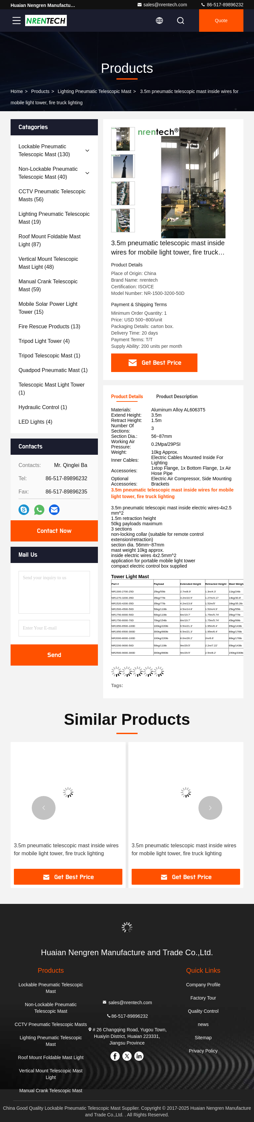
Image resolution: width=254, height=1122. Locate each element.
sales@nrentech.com (162, 4)
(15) (48, 308)
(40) (48, 173)
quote (221, 20)
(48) (48, 263)
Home (17, 91)
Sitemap (203, 1037)
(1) (49, 355)
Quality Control (203, 1011)
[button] (123, 229)
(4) (44, 341)
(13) (49, 326)
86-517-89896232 (221, 4)
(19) (54, 218)
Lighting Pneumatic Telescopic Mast (94, 91)
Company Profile (203, 984)
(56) (52, 195)
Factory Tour (203, 998)
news (203, 1024)
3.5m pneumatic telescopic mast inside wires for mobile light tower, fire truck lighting (66, 849)
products (40, 91)
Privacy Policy (203, 1050)
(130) (44, 150)
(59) (48, 285)
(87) (50, 240)
